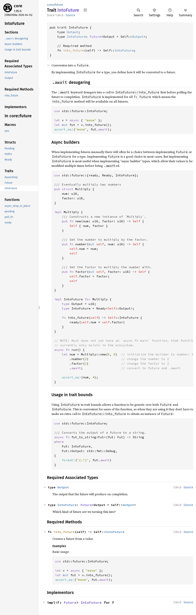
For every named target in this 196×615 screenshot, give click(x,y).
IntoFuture (76, 36)
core (18, 5)
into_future (73, 50)
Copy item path (85, 10)
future (59, 5)
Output (72, 32)
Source (70, 15)
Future (95, 36)
